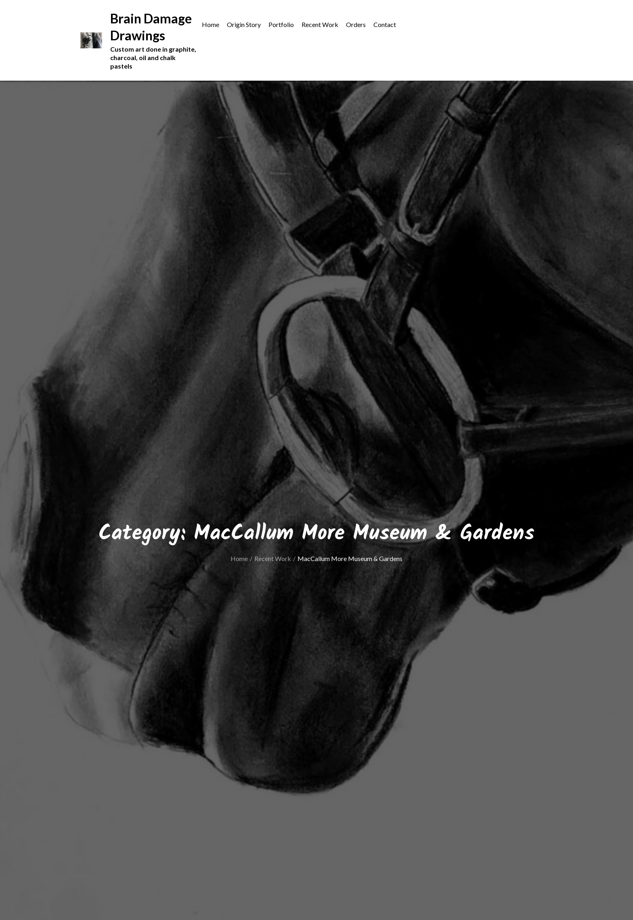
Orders (356, 24)
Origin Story (244, 24)
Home (210, 24)
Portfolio (281, 24)
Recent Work (320, 24)
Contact (384, 24)
